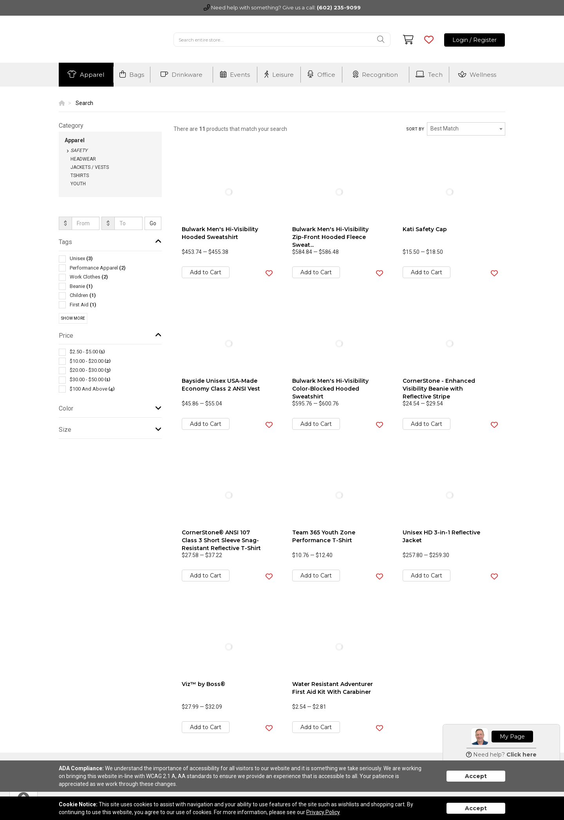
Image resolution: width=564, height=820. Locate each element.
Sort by (415, 129)
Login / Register (474, 39)
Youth (78, 183)
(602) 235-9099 (339, 7)
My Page (512, 736)
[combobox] (466, 129)
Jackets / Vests (89, 167)
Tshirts (79, 175)
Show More (73, 318)
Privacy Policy (323, 812)
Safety (78, 150)
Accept (476, 776)
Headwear (83, 159)
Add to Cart (205, 272)
